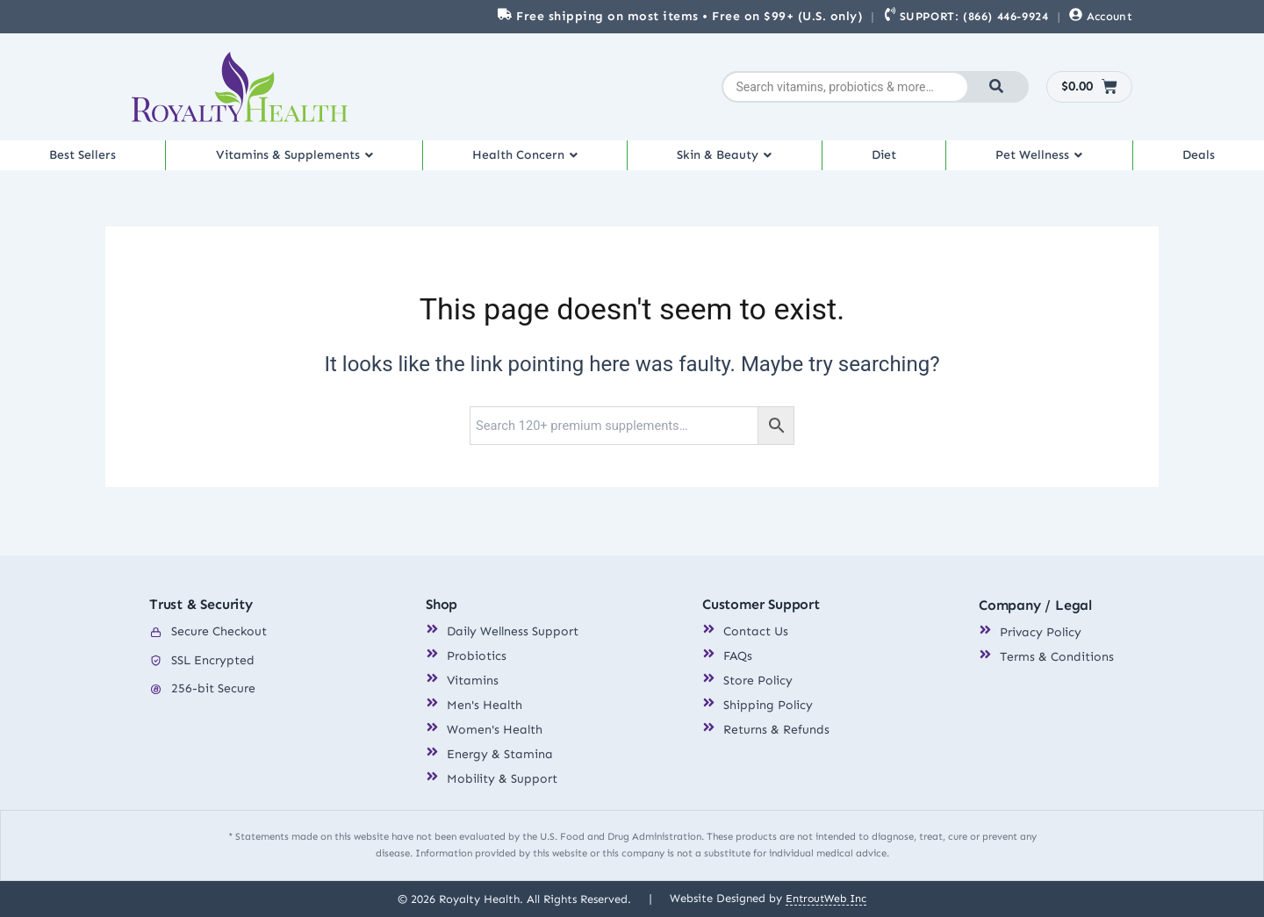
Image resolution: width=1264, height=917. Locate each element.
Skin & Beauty (734, 161)
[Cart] (1089, 87)
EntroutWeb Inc (826, 898)
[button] (297, 161)
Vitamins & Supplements (296, 161)
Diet (891, 161)
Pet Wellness (1044, 161)
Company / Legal (1035, 606)
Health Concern (533, 161)
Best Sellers (82, 161)
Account (1109, 16)
